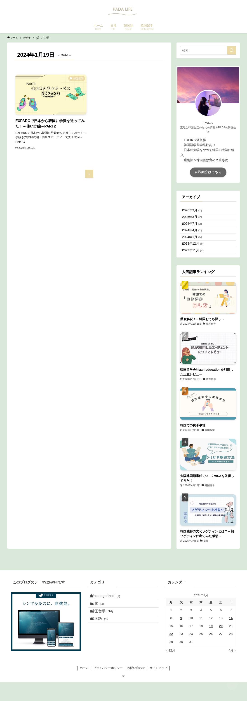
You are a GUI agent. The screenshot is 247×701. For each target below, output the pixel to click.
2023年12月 (195, 258)
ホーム (84, 687)
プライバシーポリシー (108, 687)
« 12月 (170, 669)
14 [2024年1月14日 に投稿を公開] (231, 637)
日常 (101, 627)
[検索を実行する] (231, 50)
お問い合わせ (136, 687)
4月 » (232, 669)
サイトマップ (158, 687)
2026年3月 (195, 211)
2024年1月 (195, 249)
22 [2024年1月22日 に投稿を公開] (171, 653)
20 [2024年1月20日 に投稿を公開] (221, 645)
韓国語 (103, 649)
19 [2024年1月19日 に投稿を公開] (211, 645)
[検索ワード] (208, 50)
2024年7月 (195, 230)
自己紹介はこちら (208, 172)
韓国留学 (106, 638)
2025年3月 (195, 221)
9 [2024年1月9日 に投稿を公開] (181, 637)
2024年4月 (195, 240)
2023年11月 (195, 268)
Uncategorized (109, 616)
